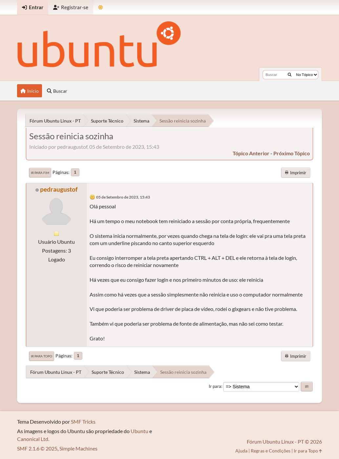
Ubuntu (139, 431)
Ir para (215, 386)
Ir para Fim (40, 173)
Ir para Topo (41, 356)
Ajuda (241, 450)
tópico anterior (251, 153)
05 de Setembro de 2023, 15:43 (123, 197)
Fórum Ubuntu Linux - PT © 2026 (284, 441)
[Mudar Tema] (100, 7)
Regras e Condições (270, 450)
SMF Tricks (83, 421)
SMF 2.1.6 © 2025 (37, 448)
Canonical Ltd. (33, 439)
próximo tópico (291, 153)
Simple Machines (78, 448)
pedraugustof (59, 189)
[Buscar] (290, 74)
